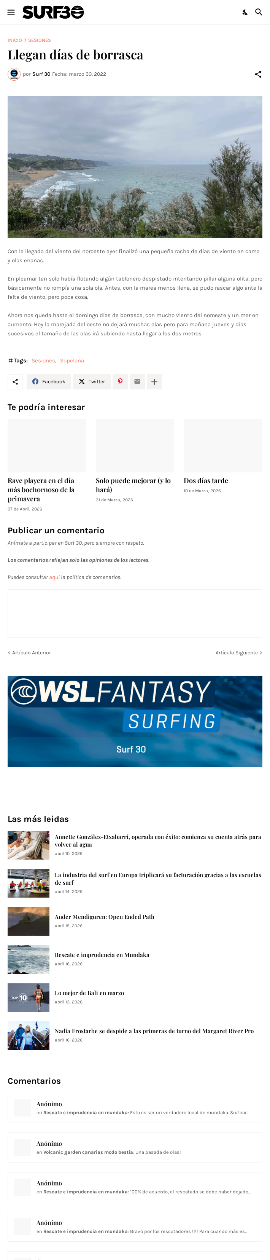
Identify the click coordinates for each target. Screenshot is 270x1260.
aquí (54, 577)
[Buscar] (260, 12)
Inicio (15, 40)
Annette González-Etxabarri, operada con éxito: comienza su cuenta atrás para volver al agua (158, 840)
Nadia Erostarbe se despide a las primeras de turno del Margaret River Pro (154, 1031)
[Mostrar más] (154, 381)
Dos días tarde (206, 480)
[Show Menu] (10, 12)
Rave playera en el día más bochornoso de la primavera (41, 489)
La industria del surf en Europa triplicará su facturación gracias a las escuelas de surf (158, 878)
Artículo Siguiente (237, 652)
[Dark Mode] (245, 12)
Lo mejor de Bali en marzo (89, 993)
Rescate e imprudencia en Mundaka (102, 955)
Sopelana (72, 360)
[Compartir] (258, 74)
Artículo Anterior (31, 652)
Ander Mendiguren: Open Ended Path (104, 916)
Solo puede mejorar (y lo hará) (133, 485)
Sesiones (39, 40)
